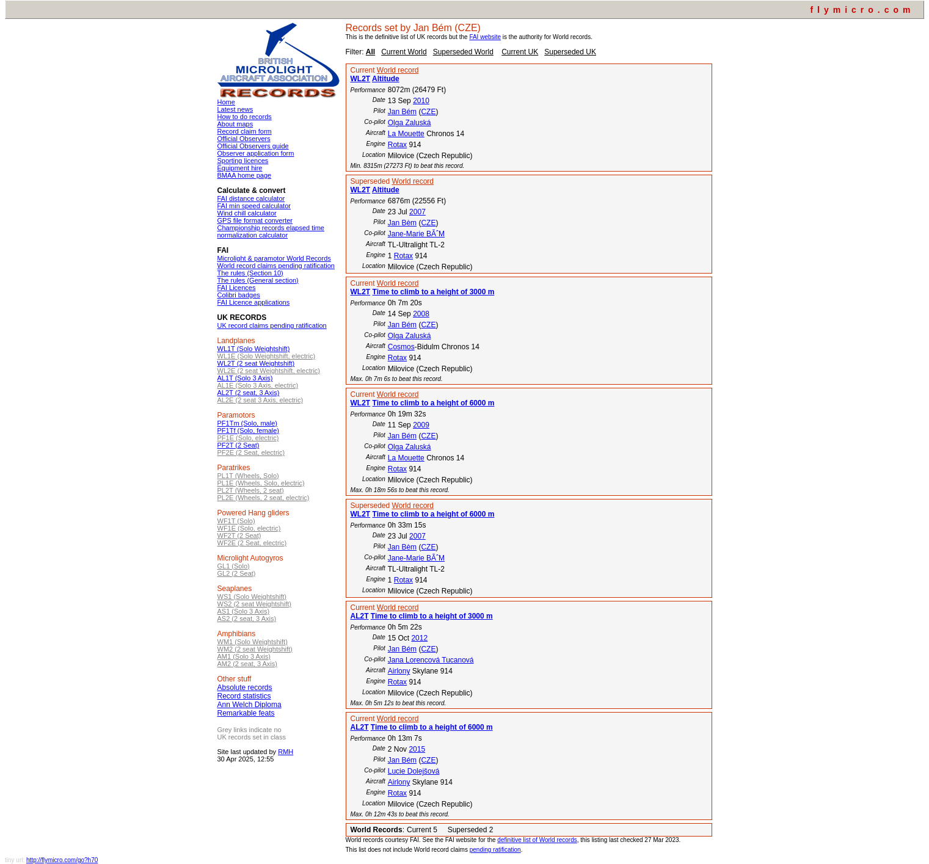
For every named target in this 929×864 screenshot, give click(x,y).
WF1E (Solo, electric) (249, 528)
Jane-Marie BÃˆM (416, 234)
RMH (285, 751)
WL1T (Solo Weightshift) (253, 348)
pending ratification (495, 849)
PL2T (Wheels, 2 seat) (250, 490)
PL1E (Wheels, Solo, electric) (261, 483)
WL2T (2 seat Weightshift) (256, 363)
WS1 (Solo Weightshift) (252, 596)
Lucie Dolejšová (414, 771)
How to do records (244, 116)
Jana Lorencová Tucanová (431, 660)
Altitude (385, 78)
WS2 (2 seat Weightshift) (254, 604)
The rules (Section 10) (250, 273)
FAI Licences (236, 287)
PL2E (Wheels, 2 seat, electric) (263, 497)
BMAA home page (244, 175)
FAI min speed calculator (254, 205)
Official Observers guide (253, 146)
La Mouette (406, 133)
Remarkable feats (246, 713)
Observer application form (255, 153)
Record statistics (244, 696)
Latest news (235, 109)
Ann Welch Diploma (249, 704)
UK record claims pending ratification (272, 325)
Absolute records (244, 687)
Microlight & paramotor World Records (274, 258)
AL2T (360, 616)
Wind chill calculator (247, 213)
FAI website (485, 37)
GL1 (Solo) (233, 566)
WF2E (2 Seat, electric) (252, 542)
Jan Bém (402, 111)
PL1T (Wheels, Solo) (248, 475)
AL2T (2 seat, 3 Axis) (248, 392)
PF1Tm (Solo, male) (247, 423)
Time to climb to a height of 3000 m (434, 292)
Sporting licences (243, 160)
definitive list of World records (537, 840)
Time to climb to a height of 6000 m (434, 403)
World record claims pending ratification (276, 265)
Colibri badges (238, 295)
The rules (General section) (258, 280)
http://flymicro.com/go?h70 (62, 860)
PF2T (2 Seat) (238, 445)
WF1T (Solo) (236, 521)
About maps (235, 124)
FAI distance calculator (251, 198)
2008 (421, 314)
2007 (417, 212)
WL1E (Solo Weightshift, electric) (266, 356)
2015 (417, 749)
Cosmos (401, 347)
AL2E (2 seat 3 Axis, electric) (260, 400)
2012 (419, 638)
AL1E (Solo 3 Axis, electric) (258, 385)
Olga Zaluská (409, 122)
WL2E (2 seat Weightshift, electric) (269, 370)
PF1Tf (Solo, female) (248, 430)
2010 (421, 100)
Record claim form (244, 131)
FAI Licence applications (253, 302)
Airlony (399, 671)
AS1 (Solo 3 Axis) (243, 611)
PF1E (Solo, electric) (248, 437)
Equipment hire (240, 168)
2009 (421, 425)
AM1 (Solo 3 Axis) (244, 656)
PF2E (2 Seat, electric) (251, 452)
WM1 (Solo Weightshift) (252, 641)
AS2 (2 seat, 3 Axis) (247, 618)
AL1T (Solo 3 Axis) (245, 378)
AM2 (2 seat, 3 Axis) (247, 663)
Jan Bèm (402, 223)
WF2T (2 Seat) (239, 535)
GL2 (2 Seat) (236, 573)
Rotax (397, 144)
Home (226, 102)
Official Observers (244, 138)
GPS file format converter (255, 220)
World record (397, 70)
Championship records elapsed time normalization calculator (270, 231)
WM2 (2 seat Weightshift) (255, 649)
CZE (428, 111)
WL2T (361, 78)
